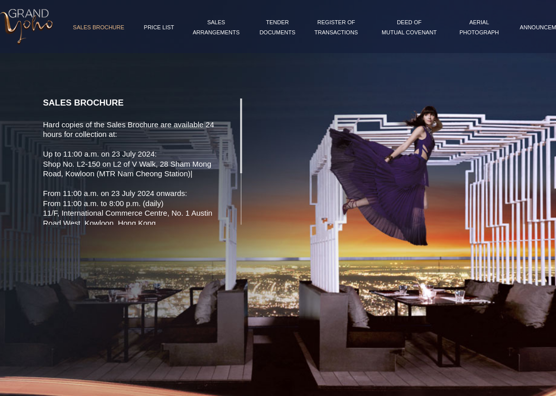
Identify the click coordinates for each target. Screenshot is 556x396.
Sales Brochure (98, 27)
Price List (159, 27)
